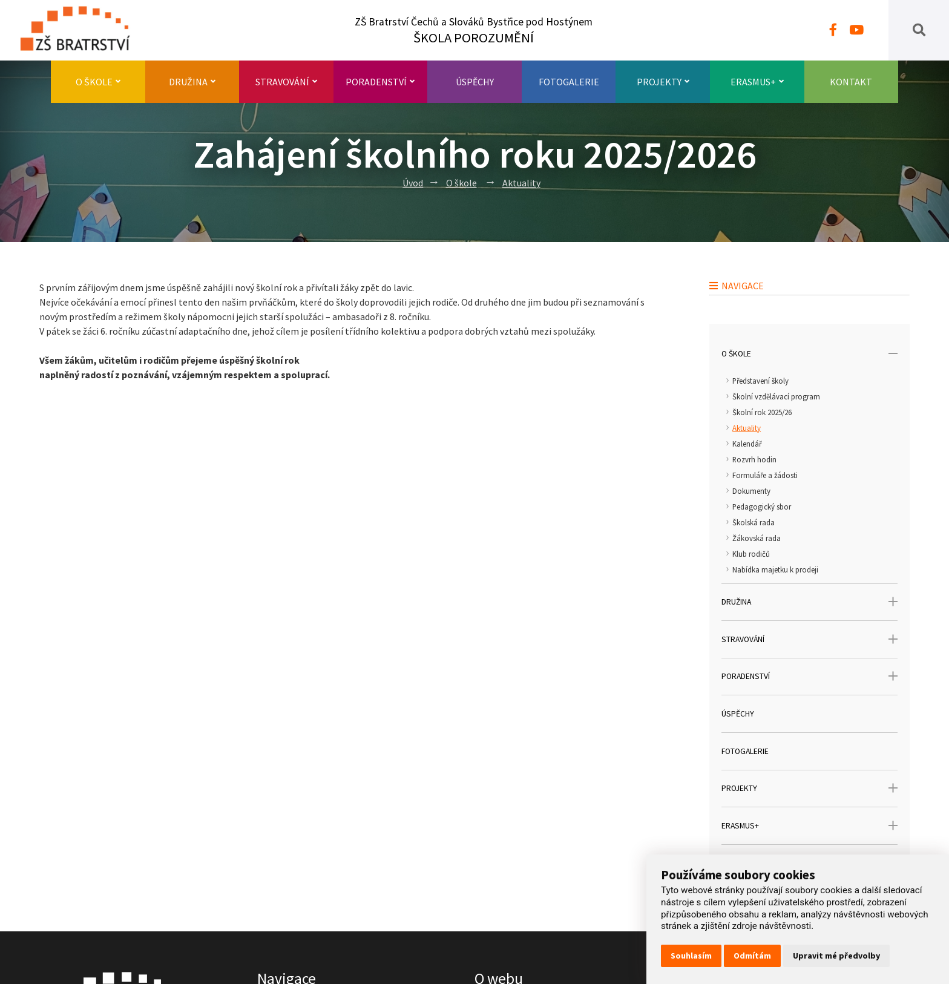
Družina (192, 82)
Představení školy (760, 380)
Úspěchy (475, 82)
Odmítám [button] (752, 955)
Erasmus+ (757, 82)
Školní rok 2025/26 (762, 412)
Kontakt (851, 82)
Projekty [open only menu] (809, 788)
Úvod (412, 183)
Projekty (663, 82)
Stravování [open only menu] (809, 639)
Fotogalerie (569, 82)
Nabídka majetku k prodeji (775, 569)
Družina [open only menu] (809, 602)
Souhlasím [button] (691, 955)
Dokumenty (751, 491)
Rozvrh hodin (754, 459)
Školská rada (753, 522)
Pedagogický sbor (761, 506)
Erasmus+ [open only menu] (809, 826)
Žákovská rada (756, 538)
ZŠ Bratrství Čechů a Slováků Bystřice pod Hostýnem (474, 30)
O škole (98, 82)
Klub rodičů (751, 554)
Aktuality (521, 183)
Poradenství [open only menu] (809, 676)
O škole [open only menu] (809, 354)
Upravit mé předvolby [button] (836, 955)
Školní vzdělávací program (776, 396)
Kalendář (746, 443)
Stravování (286, 82)
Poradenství (380, 82)
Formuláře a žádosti (765, 475)
